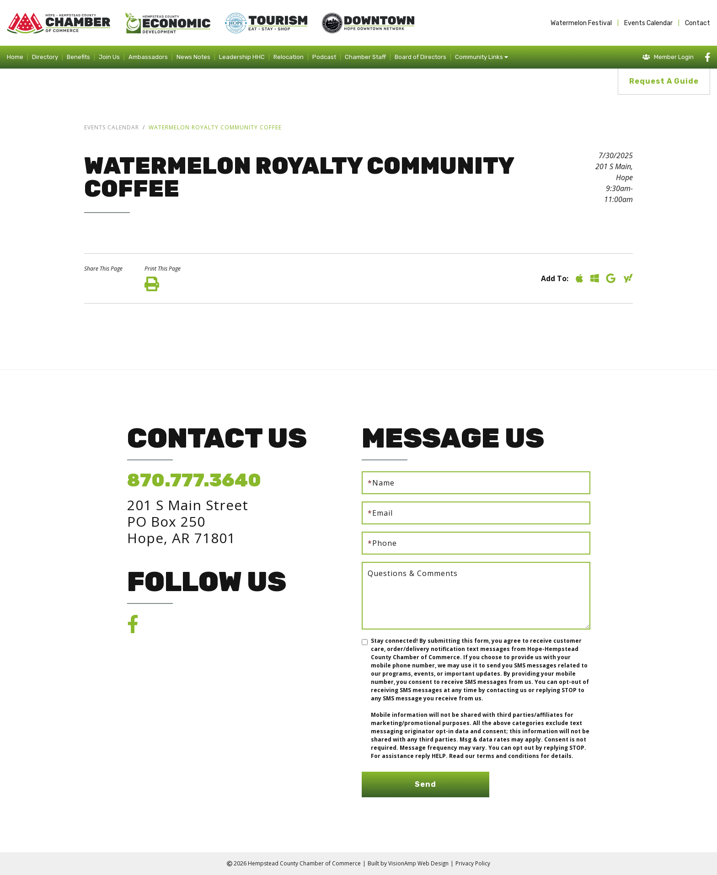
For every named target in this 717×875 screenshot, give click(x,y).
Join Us (109, 56)
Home (15, 56)
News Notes (193, 56)
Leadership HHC (242, 56)
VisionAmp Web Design (418, 863)
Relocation (288, 56)
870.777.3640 (194, 480)
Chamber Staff (365, 56)
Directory (45, 56)
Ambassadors (148, 56)
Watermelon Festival (581, 23)
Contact (697, 23)
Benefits (78, 56)
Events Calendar (648, 23)
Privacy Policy (472, 863)
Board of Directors (420, 56)
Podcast (324, 56)
